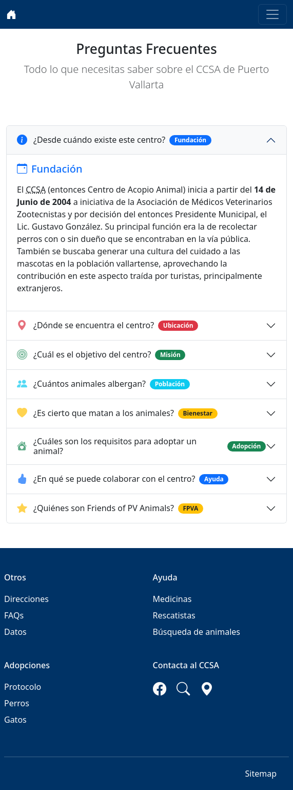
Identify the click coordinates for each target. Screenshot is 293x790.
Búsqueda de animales (196, 631)
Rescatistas (174, 615)
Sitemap (261, 773)
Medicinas (172, 599)
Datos (15, 631)
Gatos (15, 719)
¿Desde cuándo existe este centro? (114, 140)
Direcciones (26, 599)
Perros (16, 703)
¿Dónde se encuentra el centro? (107, 325)
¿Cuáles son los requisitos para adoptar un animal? (141, 446)
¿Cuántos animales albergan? (103, 384)
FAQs (14, 615)
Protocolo (22, 686)
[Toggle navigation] (272, 14)
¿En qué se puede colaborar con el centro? (122, 479)
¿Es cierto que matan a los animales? (117, 413)
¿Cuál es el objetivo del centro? (101, 355)
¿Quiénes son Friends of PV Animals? (110, 508)
